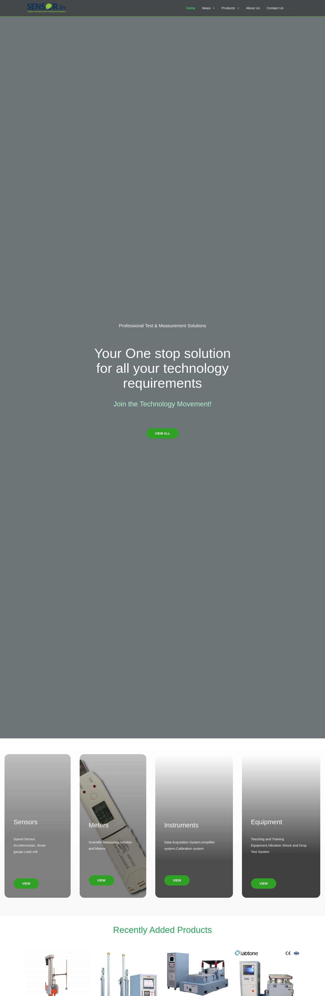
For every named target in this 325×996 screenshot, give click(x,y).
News (206, 9)
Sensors (25, 822)
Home (190, 9)
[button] (162, 433)
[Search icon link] (292, 9)
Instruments (181, 825)
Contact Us (275, 9)
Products (228, 9)
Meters (99, 825)
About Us (253, 9)
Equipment (266, 822)
